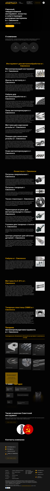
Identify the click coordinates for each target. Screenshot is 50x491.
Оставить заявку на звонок (11, 406)
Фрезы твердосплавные (16, 478)
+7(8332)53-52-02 (17, 489)
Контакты (7, 484)
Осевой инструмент (15, 484)
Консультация (37, 2)
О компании (7, 483)
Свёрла (13, 480)
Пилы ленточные (15, 481)
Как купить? (7, 480)
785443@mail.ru (29, 2)
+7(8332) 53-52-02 (29, 3)
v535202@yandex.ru (29, 1)
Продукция (7, 478)
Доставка (7, 481)
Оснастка (13, 483)
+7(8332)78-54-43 (11, 489)
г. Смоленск (21, 3)
